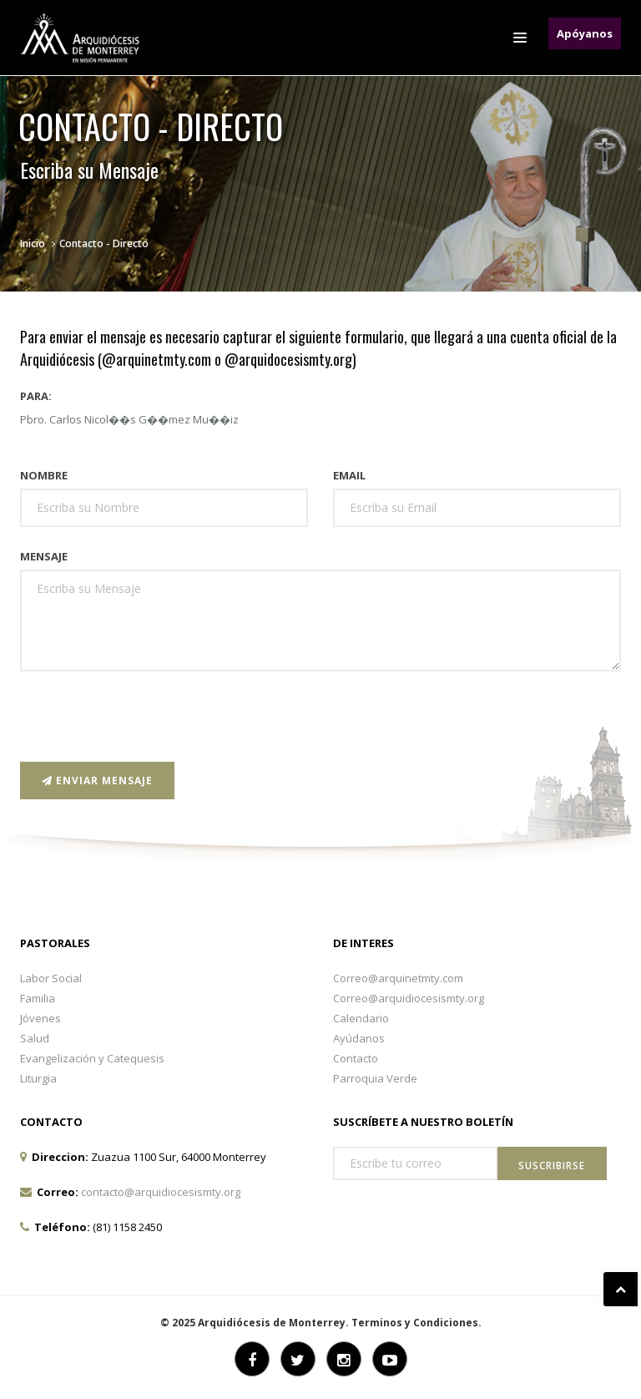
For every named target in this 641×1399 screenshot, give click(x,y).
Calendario (361, 1018)
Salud (34, 1038)
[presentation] (147, 716)
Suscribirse (551, 1165)
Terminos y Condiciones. (416, 1322)
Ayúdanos (359, 1038)
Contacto (355, 1058)
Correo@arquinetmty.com (398, 978)
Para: (36, 395)
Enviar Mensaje (97, 780)
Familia (37, 998)
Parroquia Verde (375, 1078)
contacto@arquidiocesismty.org (160, 1191)
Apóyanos (585, 33)
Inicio (32, 243)
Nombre (44, 475)
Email (349, 475)
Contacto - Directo (104, 243)
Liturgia (38, 1078)
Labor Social (51, 978)
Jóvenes (40, 1018)
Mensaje (44, 556)
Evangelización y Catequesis (92, 1058)
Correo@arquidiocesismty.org (408, 998)
